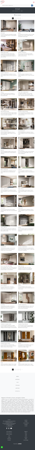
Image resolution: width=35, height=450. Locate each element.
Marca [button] (17, 376)
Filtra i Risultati (17, 15)
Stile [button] (17, 382)
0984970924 (10, 425)
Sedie (26, 435)
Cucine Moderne (9, 431)
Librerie (26, 437)
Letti (9, 435)
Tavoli (26, 434)
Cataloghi (25, 424)
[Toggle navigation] (33, 2)
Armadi (9, 437)
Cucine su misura (9, 434)
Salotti (26, 432)
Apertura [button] (17, 388)
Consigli (26, 421)
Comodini (9, 440)
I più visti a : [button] (17, 391)
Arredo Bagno (26, 440)
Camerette (9, 438)
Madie (26, 438)
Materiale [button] (17, 379)
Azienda (26, 420)
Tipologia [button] (17, 385)
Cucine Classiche (9, 432)
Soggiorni (26, 431)
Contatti (26, 425)
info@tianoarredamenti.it (10, 424)
